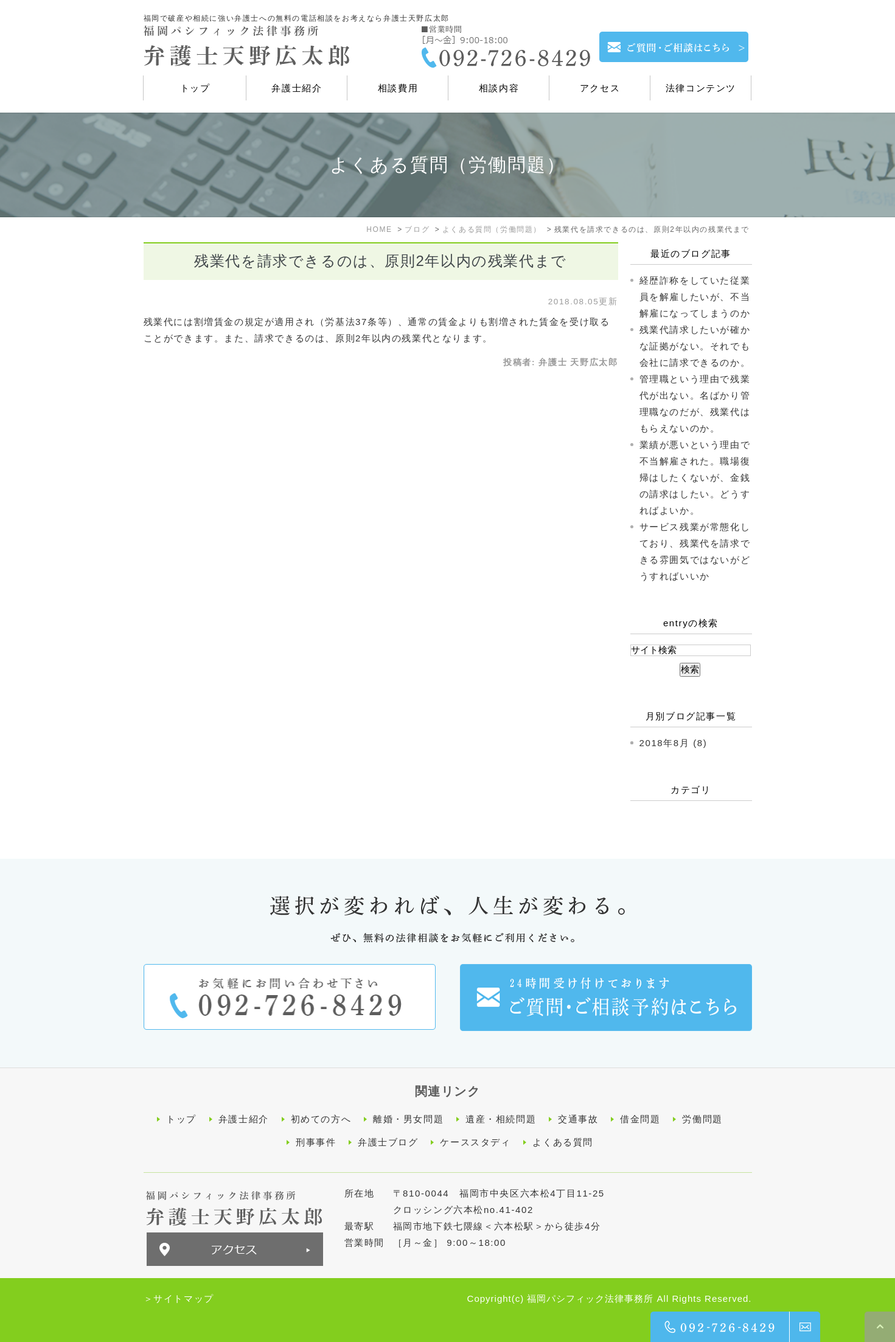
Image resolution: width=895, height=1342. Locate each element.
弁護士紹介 (243, 1119)
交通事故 (578, 1119)
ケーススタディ (475, 1141)
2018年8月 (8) (673, 743)
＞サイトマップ (179, 1297)
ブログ (417, 229)
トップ (181, 1119)
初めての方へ (321, 1119)
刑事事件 (316, 1141)
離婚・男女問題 (408, 1119)
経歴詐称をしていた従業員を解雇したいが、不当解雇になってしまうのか (695, 296)
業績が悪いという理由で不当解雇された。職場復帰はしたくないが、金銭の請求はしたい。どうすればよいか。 (695, 477)
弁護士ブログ (388, 1141)
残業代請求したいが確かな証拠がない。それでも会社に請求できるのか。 (695, 346)
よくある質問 (562, 1141)
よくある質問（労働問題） (492, 229)
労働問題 (702, 1119)
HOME (379, 229)
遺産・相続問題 (500, 1119)
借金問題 (640, 1119)
